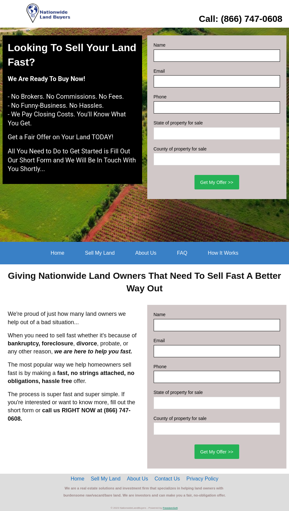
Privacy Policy (202, 478)
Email (159, 71)
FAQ (182, 253)
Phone (160, 96)
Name (160, 45)
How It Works (223, 253)
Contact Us (167, 478)
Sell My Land (100, 253)
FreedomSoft (170, 507)
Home (58, 253)
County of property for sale (180, 148)
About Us (146, 253)
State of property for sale (178, 122)
